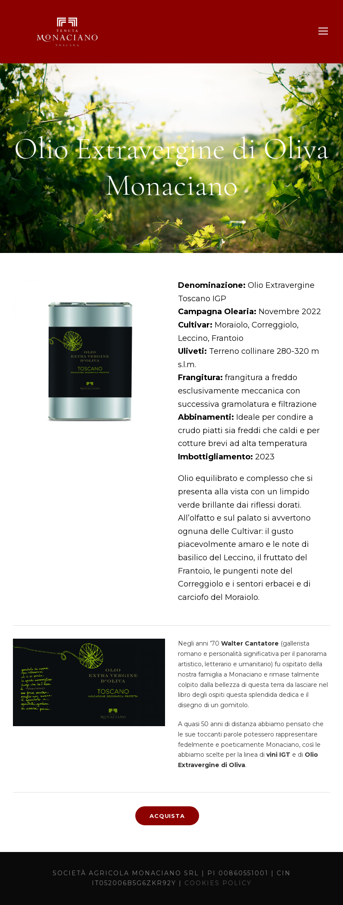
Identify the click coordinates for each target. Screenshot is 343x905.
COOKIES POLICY (218, 883)
